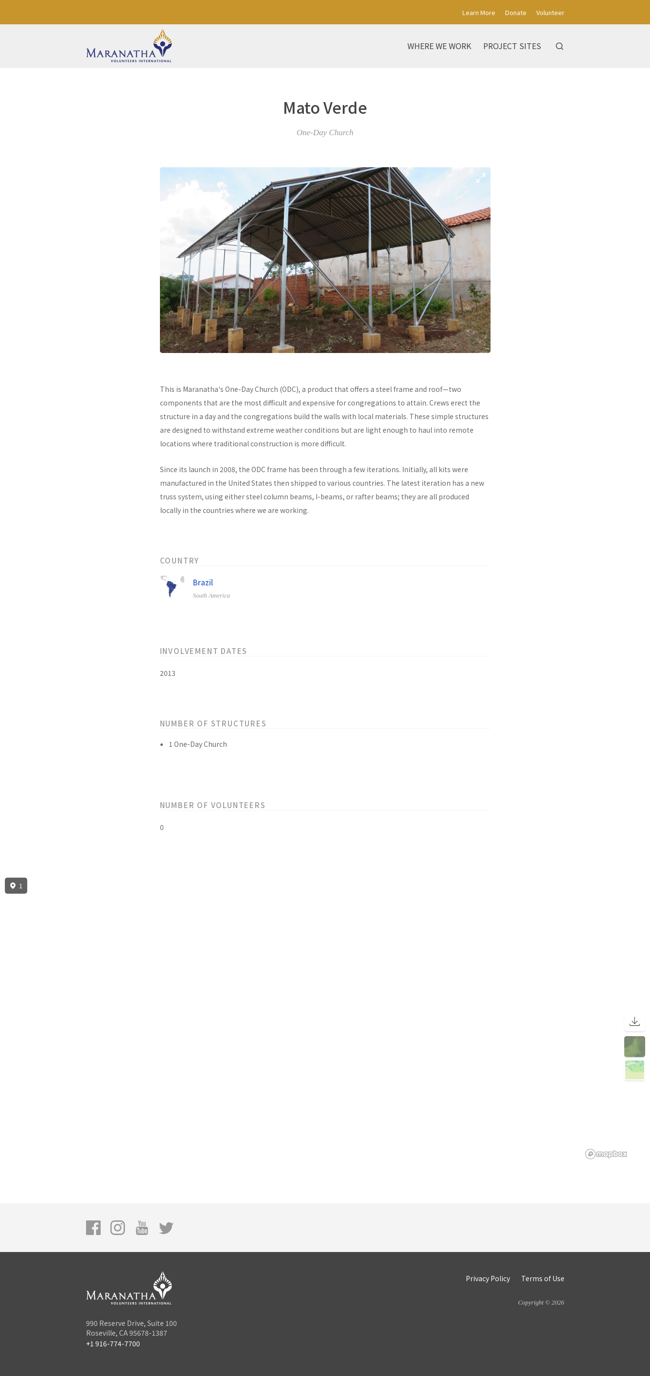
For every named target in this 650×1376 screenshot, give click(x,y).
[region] (325, 1018)
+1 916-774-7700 (113, 1343)
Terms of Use (542, 1278)
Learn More (478, 12)
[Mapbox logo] (606, 1154)
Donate (516, 12)
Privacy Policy (488, 1278)
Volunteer (550, 12)
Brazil (203, 582)
